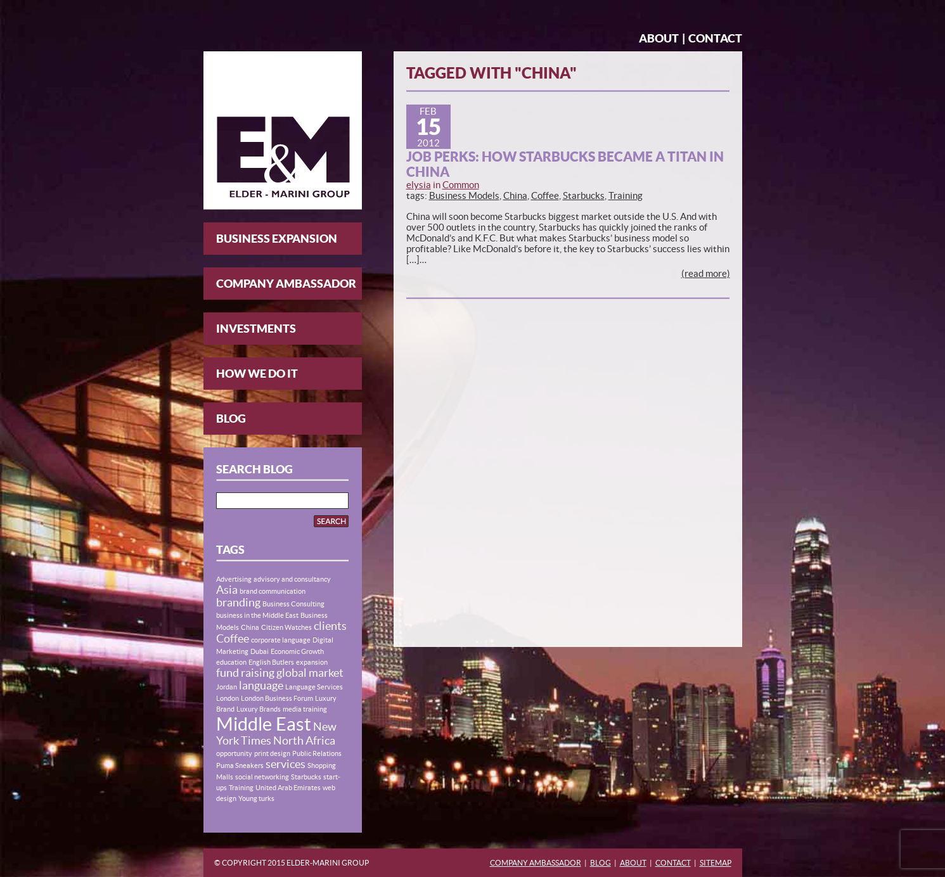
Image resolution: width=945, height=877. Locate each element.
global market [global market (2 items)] (310, 673)
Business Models (464, 195)
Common (460, 184)
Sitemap (715, 863)
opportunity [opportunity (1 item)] (234, 753)
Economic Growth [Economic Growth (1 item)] (297, 651)
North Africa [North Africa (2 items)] (304, 740)
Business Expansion (276, 238)
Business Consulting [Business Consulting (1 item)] (293, 604)
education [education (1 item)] (231, 662)
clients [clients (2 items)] (330, 626)
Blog (231, 418)
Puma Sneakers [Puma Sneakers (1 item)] (240, 765)
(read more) (705, 273)
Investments (256, 328)
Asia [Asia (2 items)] (227, 590)
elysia (418, 184)
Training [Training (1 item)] (241, 787)
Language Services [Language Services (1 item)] (314, 687)
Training (625, 195)
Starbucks (584, 195)
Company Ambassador (286, 283)
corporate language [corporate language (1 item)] (281, 640)
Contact (715, 38)
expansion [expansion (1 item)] (312, 662)
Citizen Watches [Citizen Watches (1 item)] (286, 627)
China (515, 195)
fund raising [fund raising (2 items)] (245, 673)
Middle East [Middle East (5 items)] (263, 724)
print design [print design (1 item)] (272, 753)
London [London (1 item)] (227, 698)
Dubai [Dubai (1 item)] (259, 651)
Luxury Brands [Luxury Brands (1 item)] (258, 709)
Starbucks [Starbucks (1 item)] (306, 777)
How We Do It (257, 373)
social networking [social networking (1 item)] (262, 777)
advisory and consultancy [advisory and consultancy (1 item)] (292, 579)
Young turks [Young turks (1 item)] (256, 798)
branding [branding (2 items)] (238, 602)
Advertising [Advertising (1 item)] (234, 579)
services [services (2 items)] (285, 764)
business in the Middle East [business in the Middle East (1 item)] (257, 615)
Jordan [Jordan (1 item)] (226, 687)
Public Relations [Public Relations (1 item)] (317, 753)
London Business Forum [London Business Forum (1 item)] (277, 698)
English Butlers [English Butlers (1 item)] (271, 662)
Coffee (545, 195)
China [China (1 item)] (250, 627)
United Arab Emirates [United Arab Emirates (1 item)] (288, 787)
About (659, 38)
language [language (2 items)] (261, 685)
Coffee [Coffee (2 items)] (232, 638)
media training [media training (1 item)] (305, 709)
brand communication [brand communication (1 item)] (272, 591)
